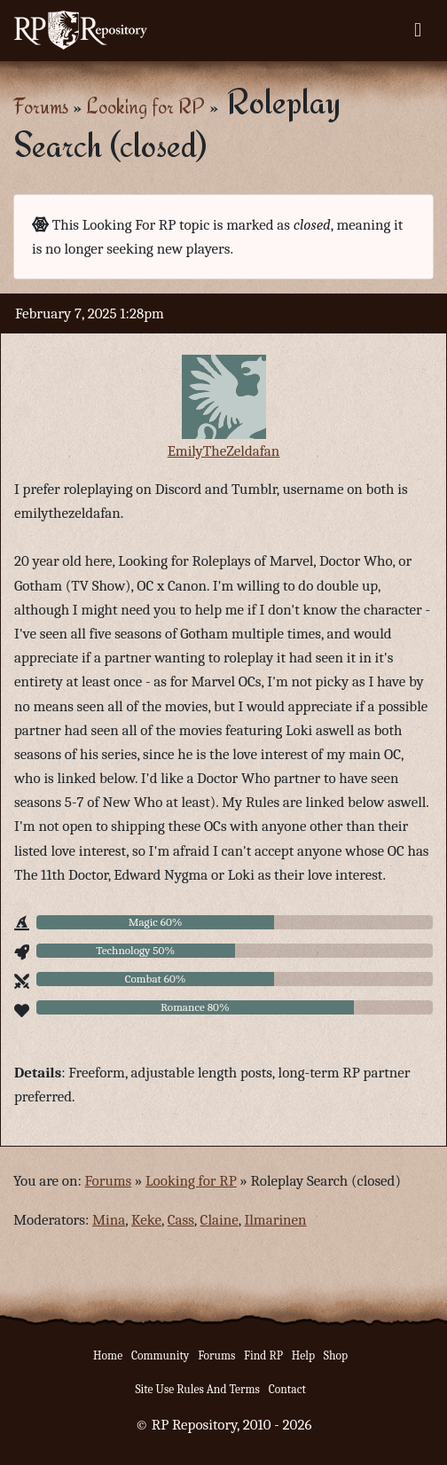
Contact (287, 1389)
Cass (181, 1219)
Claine (219, 1219)
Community (160, 1355)
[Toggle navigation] (418, 30)
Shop (336, 1355)
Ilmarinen (275, 1219)
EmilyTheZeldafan (224, 451)
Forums (40, 106)
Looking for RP (145, 106)
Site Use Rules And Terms (197, 1389)
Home (107, 1355)
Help (303, 1355)
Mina (108, 1219)
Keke (146, 1219)
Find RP (263, 1355)
